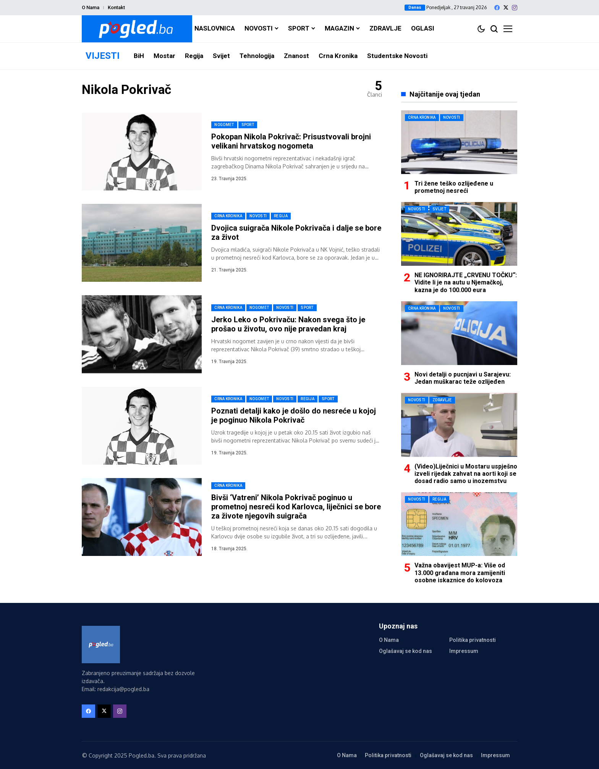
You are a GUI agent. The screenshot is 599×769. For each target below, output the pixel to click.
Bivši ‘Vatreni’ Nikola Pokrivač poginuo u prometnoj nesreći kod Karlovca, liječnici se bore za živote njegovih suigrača (296, 506)
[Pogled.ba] (137, 28)
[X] (505, 7)
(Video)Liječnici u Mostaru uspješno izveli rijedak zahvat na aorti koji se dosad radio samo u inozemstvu (465, 474)
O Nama (90, 7)
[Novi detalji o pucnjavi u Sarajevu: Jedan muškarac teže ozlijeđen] (459, 333)
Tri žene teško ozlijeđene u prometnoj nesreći (453, 187)
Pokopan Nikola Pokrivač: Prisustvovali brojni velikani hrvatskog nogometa (291, 141)
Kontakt (116, 7)
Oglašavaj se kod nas (405, 651)
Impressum (463, 651)
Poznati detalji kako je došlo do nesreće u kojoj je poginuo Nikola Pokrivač (293, 415)
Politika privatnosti (472, 640)
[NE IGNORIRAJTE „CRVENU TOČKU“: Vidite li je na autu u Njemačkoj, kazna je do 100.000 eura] (459, 234)
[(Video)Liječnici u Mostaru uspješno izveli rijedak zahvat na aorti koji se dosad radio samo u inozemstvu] (459, 425)
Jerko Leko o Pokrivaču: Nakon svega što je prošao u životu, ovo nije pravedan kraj (288, 324)
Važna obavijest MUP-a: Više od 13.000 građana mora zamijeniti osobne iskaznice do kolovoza (459, 572)
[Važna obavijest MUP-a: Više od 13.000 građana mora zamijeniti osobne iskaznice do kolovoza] (459, 524)
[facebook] (497, 7)
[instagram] (514, 7)
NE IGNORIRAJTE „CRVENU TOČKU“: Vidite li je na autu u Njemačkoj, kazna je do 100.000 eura (465, 282)
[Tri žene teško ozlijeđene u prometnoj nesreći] (459, 142)
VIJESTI (103, 55)
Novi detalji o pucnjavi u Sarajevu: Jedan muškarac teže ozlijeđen (462, 378)
